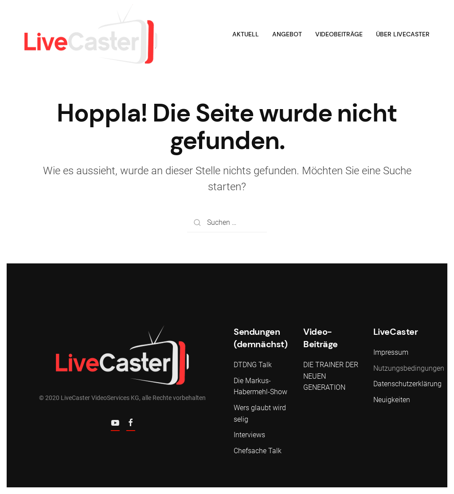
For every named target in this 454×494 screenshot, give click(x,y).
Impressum (390, 352)
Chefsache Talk (258, 451)
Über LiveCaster (403, 34)
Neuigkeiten (391, 400)
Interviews (249, 435)
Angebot (287, 34)
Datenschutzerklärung (407, 384)
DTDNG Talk (253, 365)
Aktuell (245, 34)
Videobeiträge (339, 34)
